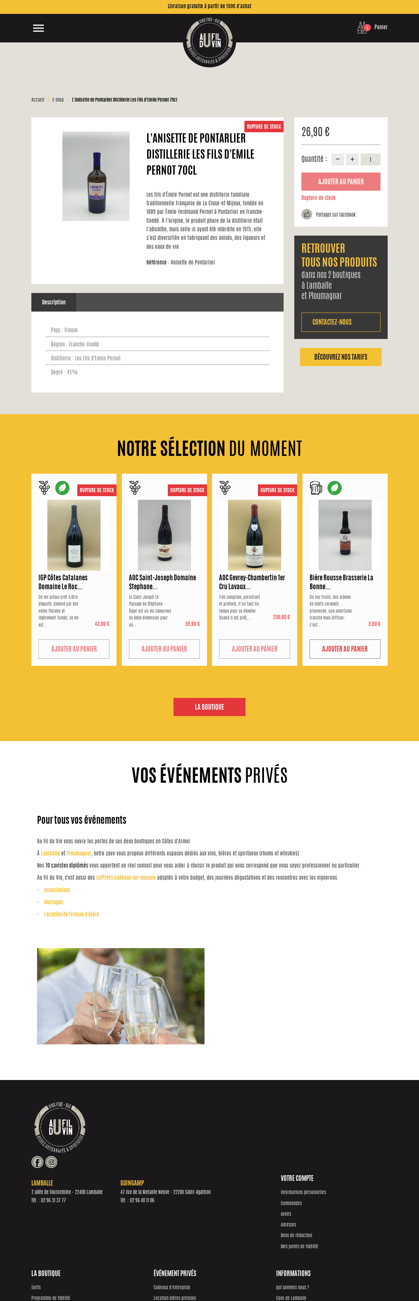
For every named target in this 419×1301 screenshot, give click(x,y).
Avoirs (36, 1214)
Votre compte (47, 1179)
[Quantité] (371, 159)
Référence (157, 263)
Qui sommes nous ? (322, 1192)
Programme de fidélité (139, 1203)
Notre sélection (133, 1214)
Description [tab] (54, 302)
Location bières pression (234, 1203)
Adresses (39, 1225)
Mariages (53, 902)
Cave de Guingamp (321, 1214)
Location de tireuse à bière (71, 914)
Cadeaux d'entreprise (231, 1192)
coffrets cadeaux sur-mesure (126, 878)
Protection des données (220, 1279)
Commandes (41, 1203)
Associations (57, 890)
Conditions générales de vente (267, 1279)
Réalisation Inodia (183, 1279)
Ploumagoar (79, 854)
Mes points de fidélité (50, 1246)
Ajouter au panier (341, 182)
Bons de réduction (47, 1236)
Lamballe (50, 854)
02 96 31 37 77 (160, 1143)
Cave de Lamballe (321, 1203)
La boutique (209, 708)
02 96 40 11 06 (249, 1143)
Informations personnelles (54, 1192)
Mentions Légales (309, 1279)
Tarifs (125, 1192)
